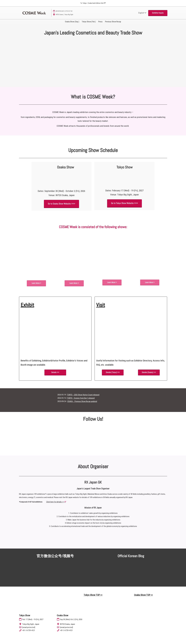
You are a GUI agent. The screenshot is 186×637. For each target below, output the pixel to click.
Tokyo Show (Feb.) (89, 21)
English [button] (142, 12)
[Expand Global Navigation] (93, 3)
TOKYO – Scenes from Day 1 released (81, 398)
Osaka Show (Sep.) (72, 21)
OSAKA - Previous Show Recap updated (82, 401)
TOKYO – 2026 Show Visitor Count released (83, 395)
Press (100, 21)
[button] (157, 13)
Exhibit (27, 305)
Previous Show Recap (113, 21)
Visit (100, 305)
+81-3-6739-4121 (28, 630)
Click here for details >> (55, 502)
